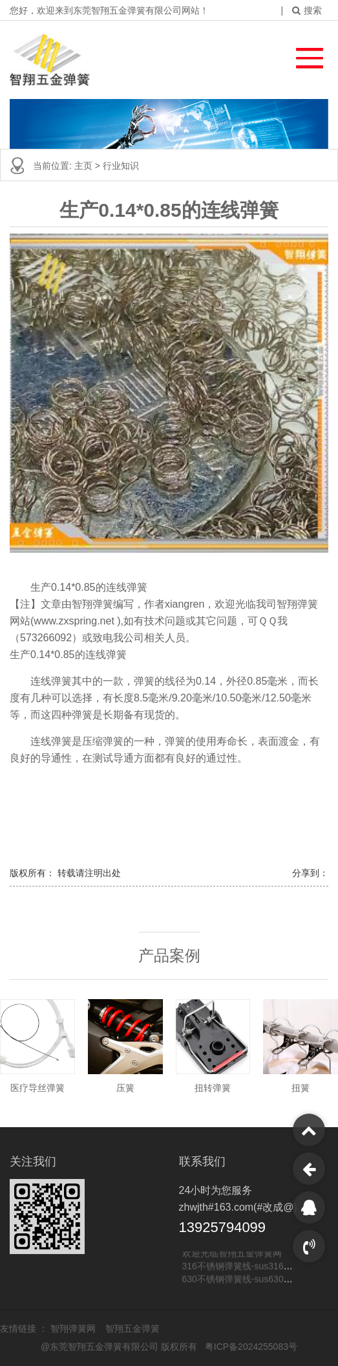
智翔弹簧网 (74, 1328)
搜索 (307, 10)
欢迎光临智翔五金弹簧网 (232, 1253)
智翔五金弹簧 (132, 1328)
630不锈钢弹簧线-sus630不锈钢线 (251, 1279)
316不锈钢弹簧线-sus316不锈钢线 (251, 1266)
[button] (303, 54)
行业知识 (121, 165)
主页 (84, 165)
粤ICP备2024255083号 (251, 1346)
